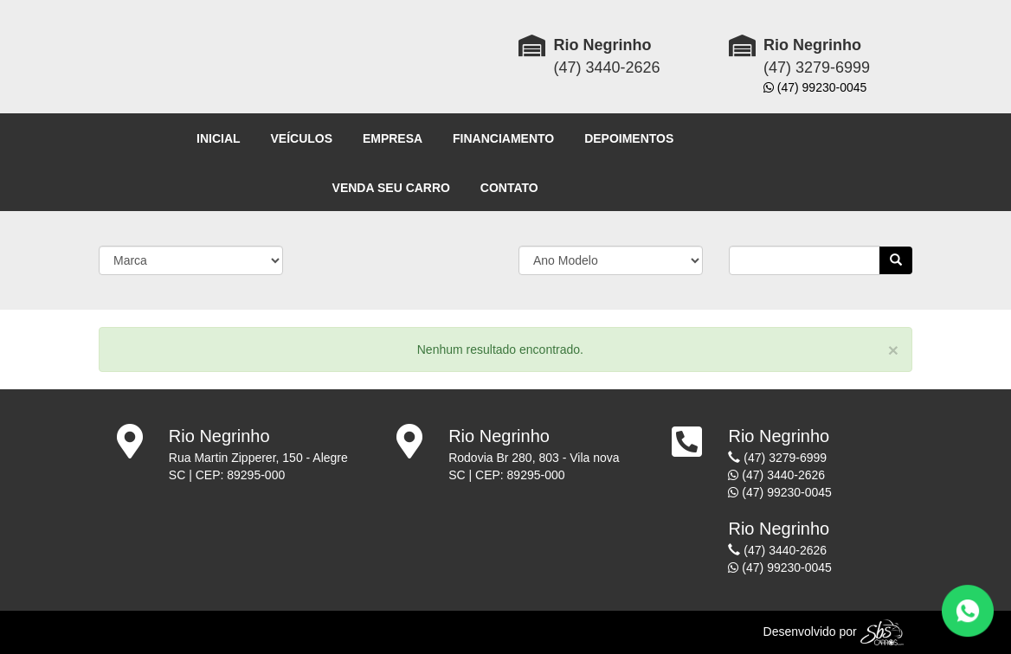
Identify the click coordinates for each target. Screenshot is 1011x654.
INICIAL (218, 138)
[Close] (893, 350)
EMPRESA (392, 138)
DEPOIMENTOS (628, 138)
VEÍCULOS (301, 138)
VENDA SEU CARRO (391, 188)
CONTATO (509, 188)
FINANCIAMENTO (503, 138)
